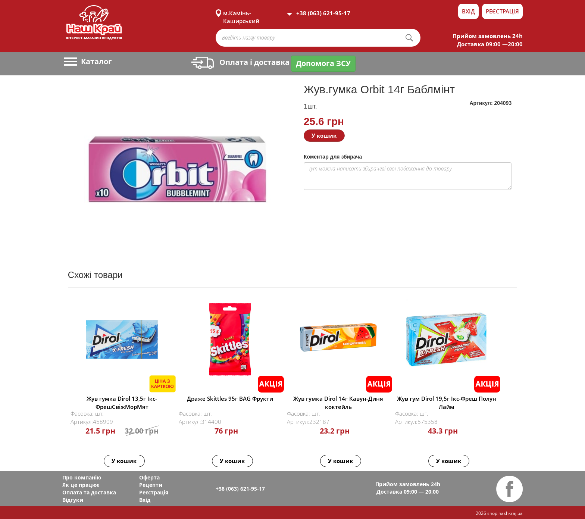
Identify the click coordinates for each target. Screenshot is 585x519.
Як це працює (80, 484)
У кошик (324, 135)
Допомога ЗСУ (323, 63)
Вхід (468, 11)
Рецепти (150, 484)
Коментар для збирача (333, 157)
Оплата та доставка (89, 492)
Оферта (149, 477)
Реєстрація (502, 11)
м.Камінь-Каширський (241, 13)
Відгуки (72, 499)
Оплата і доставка (240, 62)
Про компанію (81, 477)
